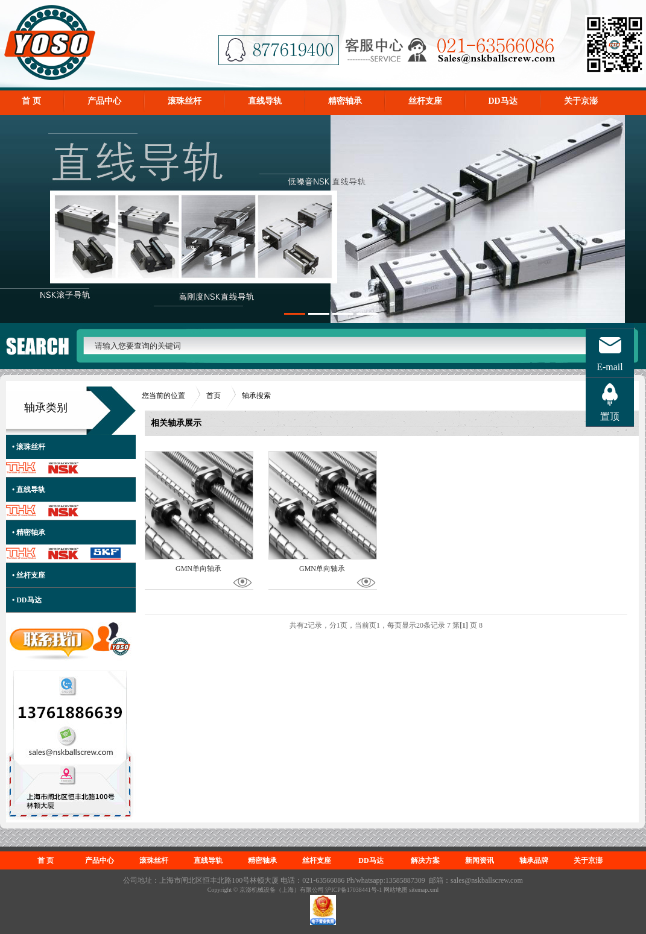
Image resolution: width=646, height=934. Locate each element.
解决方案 (425, 860)
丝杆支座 (425, 101)
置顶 (609, 416)
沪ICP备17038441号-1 (353, 889)
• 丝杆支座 (28, 575)
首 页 (31, 101)
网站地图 (396, 889)
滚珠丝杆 (184, 101)
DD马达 (503, 101)
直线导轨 (265, 101)
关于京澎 (581, 101)
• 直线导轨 (28, 489)
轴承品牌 (533, 860)
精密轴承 (345, 101)
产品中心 (104, 101)
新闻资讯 (479, 860)
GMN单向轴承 (198, 568)
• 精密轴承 (28, 532)
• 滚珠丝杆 (28, 447)
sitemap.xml (424, 889)
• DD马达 (27, 600)
